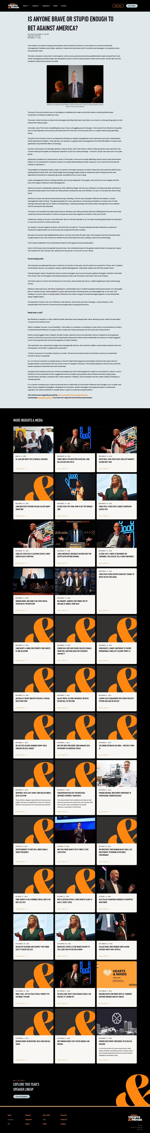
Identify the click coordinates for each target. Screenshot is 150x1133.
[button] (26, 5)
